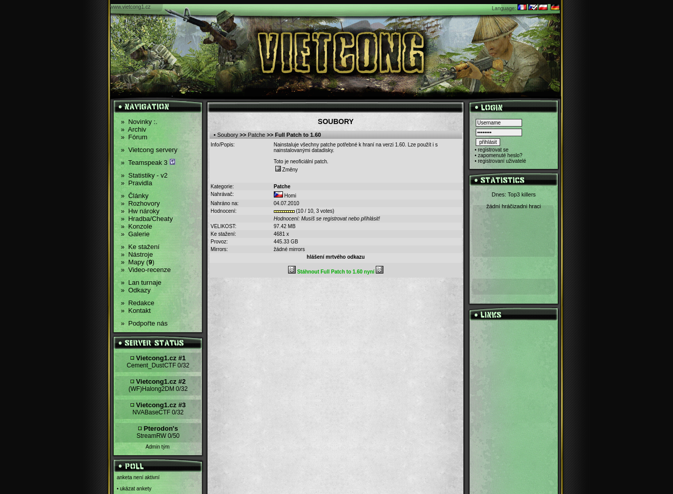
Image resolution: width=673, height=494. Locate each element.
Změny (286, 169)
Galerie (135, 234)
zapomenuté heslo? (500, 155)
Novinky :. (139, 122)
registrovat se (493, 150)
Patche (256, 135)
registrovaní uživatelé (502, 161)
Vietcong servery (149, 150)
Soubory (227, 135)
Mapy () (137, 262)
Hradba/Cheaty (147, 219)
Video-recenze (146, 270)
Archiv (133, 129)
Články (134, 196)
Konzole (136, 226)
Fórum (134, 137)
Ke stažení (140, 247)
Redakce (137, 303)
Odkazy (136, 290)
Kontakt (136, 310)
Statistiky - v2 (144, 175)
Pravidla (136, 183)
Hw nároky (140, 211)
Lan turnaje (141, 282)
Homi (290, 196)
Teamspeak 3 (148, 162)
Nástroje (137, 254)
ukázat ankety (135, 488)
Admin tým (157, 447)
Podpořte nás (144, 323)
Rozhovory (140, 203)
